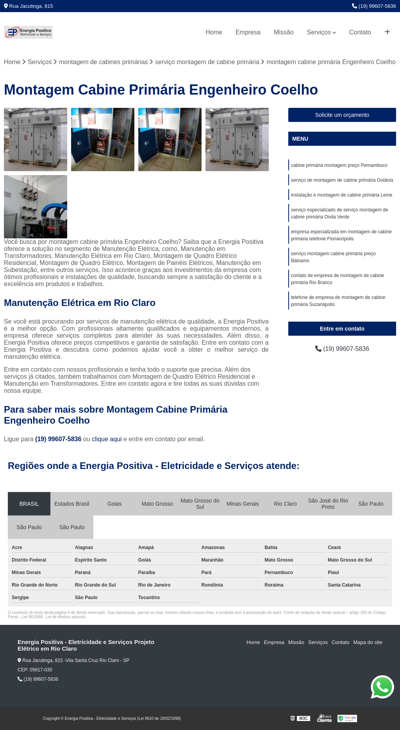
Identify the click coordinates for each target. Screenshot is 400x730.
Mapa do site (367, 642)
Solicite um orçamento (342, 115)
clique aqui (107, 439)
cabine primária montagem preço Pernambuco (339, 165)
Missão (284, 32)
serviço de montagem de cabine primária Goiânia (342, 180)
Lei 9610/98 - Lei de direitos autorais (54, 617)
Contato (360, 32)
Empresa (248, 32)
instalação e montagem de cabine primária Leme (341, 195)
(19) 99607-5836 (374, 6)
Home (213, 32)
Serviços (319, 32)
